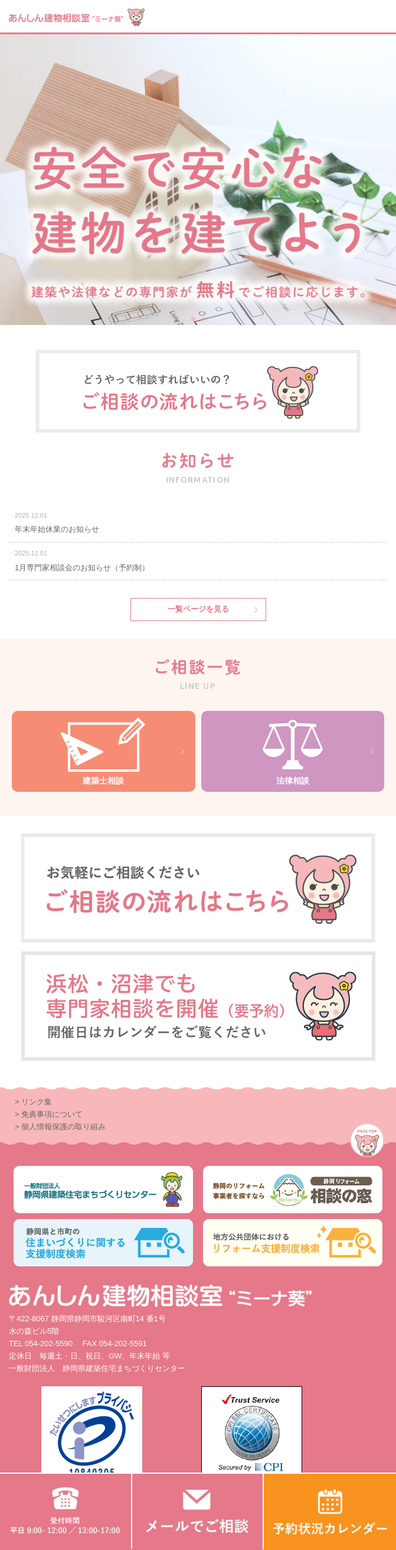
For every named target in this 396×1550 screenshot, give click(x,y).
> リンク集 (33, 1101)
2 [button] (204, 319)
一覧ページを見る (198, 609)
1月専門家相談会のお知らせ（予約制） (82, 567)
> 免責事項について (49, 1114)
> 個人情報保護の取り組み (60, 1126)
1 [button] (193, 319)
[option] (198, 179)
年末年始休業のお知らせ (57, 529)
